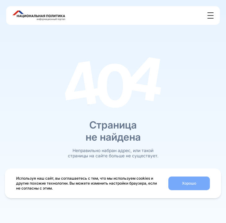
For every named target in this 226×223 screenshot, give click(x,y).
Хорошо (189, 183)
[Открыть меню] (210, 15)
